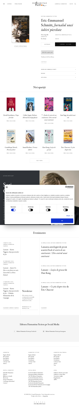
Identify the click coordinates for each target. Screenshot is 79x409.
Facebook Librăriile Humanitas (36, 383)
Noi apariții (6, 356)
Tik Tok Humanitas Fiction (35, 381)
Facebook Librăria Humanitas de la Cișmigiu (39, 384)
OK (62, 220)
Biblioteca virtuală (7, 376)
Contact (5, 383)
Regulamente (57, 378)
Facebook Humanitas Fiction (35, 378)
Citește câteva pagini (20, 46)
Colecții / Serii (6, 362)
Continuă (43, 61)
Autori (4, 363)
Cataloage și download (8, 381)
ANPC (55, 379)
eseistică (58, 34)
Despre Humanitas (8, 379)
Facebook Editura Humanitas (35, 372)
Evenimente (6, 360)
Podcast (5, 374)
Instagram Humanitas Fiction (35, 379)
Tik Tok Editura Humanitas (35, 376)
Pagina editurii (6, 355)
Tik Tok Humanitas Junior (34, 386)
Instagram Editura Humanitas (35, 374)
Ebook (57, 38)
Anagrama (45, 396)
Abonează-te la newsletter (26, 307)
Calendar (44, 307)
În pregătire (6, 358)
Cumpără (65, 44)
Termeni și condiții (58, 376)
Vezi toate (39, 160)
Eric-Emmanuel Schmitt (52, 22)
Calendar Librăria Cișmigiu (11, 307)
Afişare (68, 215)
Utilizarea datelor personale (61, 372)
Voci (55, 365)
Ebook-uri (5, 378)
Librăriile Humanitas (8, 372)
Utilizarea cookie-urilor (59, 374)
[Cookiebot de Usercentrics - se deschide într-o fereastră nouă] (66, 187)
